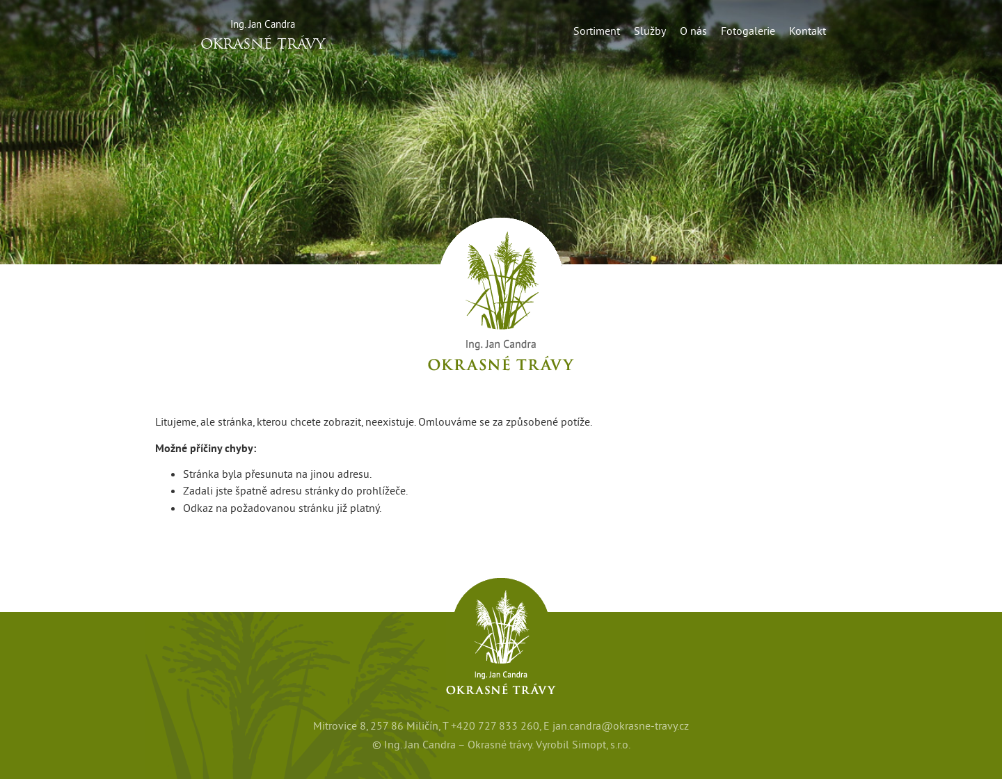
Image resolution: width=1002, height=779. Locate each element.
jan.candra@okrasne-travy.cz (620, 725)
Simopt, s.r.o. (601, 744)
